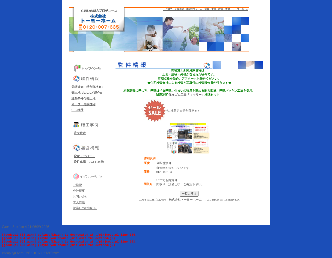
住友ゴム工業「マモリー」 (187, 94)
